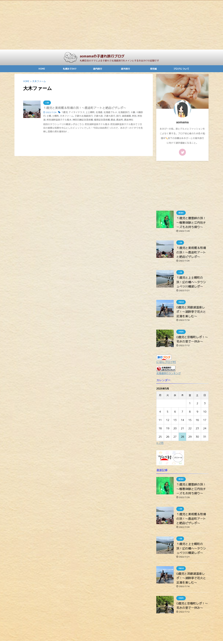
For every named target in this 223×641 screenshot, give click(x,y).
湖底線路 (115, 115)
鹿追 (94, 119)
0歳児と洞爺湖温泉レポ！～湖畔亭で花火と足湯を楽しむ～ (192, 306)
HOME (42, 68)
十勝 (128, 112)
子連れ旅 (89, 115)
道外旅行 (125, 68)
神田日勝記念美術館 (66, 119)
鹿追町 (101, 119)
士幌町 (49, 115)
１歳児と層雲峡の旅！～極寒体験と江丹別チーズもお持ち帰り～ (192, 221)
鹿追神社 (109, 119)
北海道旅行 (119, 112)
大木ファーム (60, 115)
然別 (123, 115)
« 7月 (160, 436)
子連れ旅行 (99, 115)
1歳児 (64, 112)
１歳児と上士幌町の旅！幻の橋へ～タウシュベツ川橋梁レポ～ (192, 278)
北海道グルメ (107, 112)
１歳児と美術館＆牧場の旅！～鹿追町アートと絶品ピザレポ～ (82, 108)
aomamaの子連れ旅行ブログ (102, 56)
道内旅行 (97, 68)
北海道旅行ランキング (168, 366)
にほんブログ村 (166, 355)
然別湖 (129, 115)
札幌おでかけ (69, 68)
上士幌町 (88, 112)
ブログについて (181, 68)
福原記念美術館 (84, 119)
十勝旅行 (135, 112)
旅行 (108, 115)
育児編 (153, 68)
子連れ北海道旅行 (75, 115)
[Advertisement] (104, 25)
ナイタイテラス (75, 112)
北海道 (96, 112)
